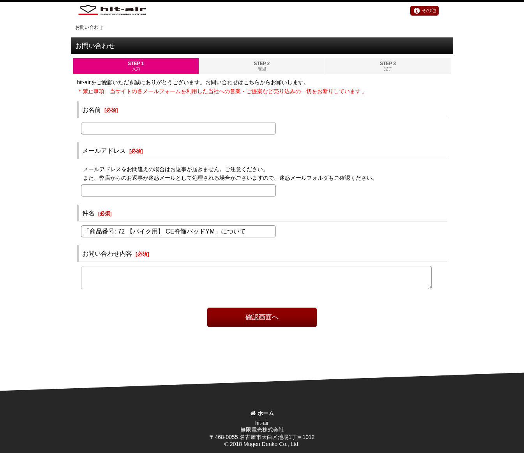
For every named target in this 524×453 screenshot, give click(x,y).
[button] (426, 11)
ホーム (262, 413)
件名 (88, 213)
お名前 (91, 110)
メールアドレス (104, 151)
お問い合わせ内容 (107, 254)
